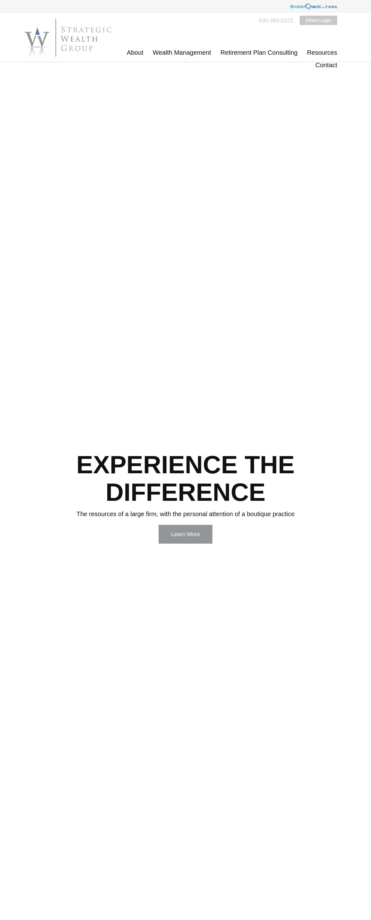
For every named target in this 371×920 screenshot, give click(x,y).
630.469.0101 (276, 21)
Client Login (318, 20)
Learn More (185, 534)
